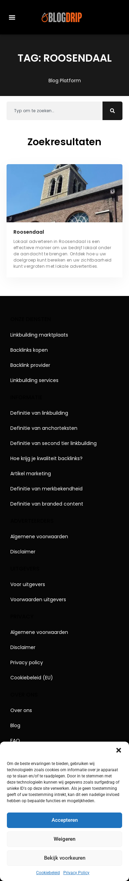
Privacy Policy (76, 872)
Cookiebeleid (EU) (31, 677)
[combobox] (55, 111)
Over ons (21, 710)
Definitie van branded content (46, 503)
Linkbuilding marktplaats (39, 334)
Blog (15, 725)
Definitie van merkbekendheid (46, 488)
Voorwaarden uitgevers (38, 599)
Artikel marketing (30, 473)
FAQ (15, 740)
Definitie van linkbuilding (39, 413)
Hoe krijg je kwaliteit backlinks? (46, 458)
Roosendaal (28, 232)
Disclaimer (22, 551)
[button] (118, 750)
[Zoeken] (112, 111)
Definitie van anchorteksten (43, 428)
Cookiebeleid (48, 872)
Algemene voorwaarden (39, 536)
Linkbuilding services (34, 380)
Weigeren (64, 839)
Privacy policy (26, 662)
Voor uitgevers (27, 584)
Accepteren (65, 820)
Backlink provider (30, 365)
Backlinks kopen (29, 350)
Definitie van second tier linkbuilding (53, 443)
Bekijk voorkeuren (64, 858)
